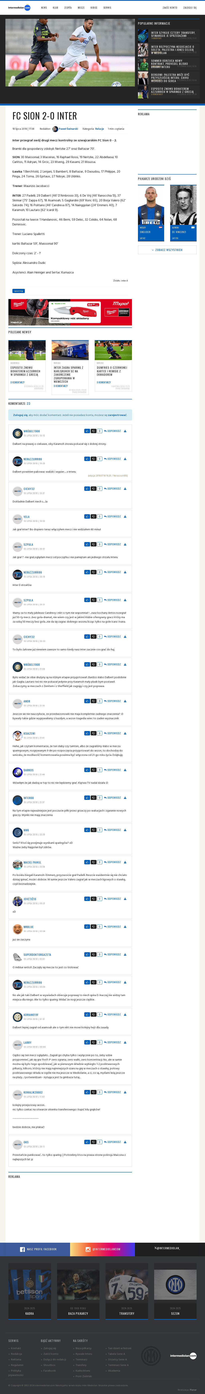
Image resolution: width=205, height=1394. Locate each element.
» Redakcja (15, 1354)
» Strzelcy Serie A (116, 1359)
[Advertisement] (70, 1211)
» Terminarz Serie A (117, 1365)
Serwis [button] (107, 7)
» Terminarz (80, 1359)
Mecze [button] (81, 7)
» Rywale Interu (82, 1354)
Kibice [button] (94, 7)
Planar (193, 1389)
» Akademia (113, 1370)
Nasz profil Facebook (38, 1249)
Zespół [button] (68, 7)
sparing (18, 290)
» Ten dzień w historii (118, 1348)
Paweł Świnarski (65, 129)
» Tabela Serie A (115, 1354)
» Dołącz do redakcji (53, 1359)
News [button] (44, 7)
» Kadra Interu (81, 1370)
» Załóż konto (49, 1354)
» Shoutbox (48, 1365)
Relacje (99, 129)
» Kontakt (14, 1348)
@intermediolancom (102, 1249)
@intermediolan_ (167, 1248)
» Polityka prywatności (15, 1372)
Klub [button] (55, 7)
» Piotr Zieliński (82, 1376)
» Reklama (14, 1359)
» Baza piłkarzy (82, 1348)
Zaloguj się (190, 7)
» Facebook (48, 1370)
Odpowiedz (112, 431)
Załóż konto (170, 7)
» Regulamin (15, 1365)
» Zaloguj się (48, 1348)
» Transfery (79, 1365)
